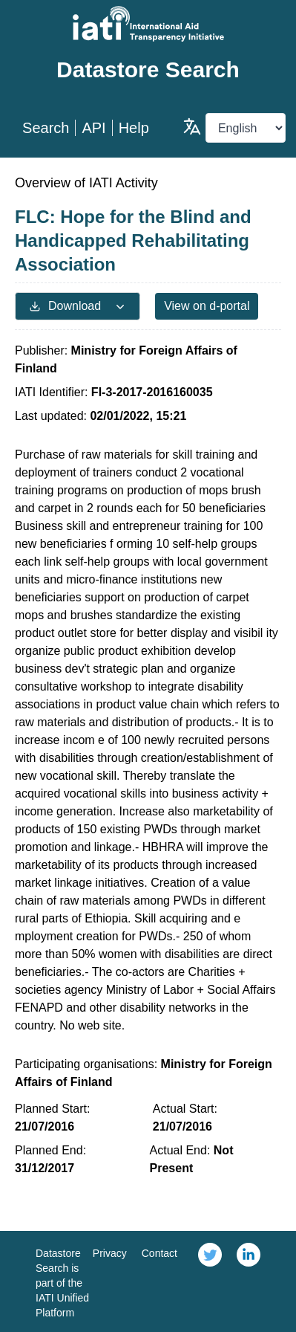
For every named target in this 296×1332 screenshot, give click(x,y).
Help (134, 128)
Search (45, 128)
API (93, 128)
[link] (210, 1281)
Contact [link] (159, 1253)
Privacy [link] (110, 1253)
